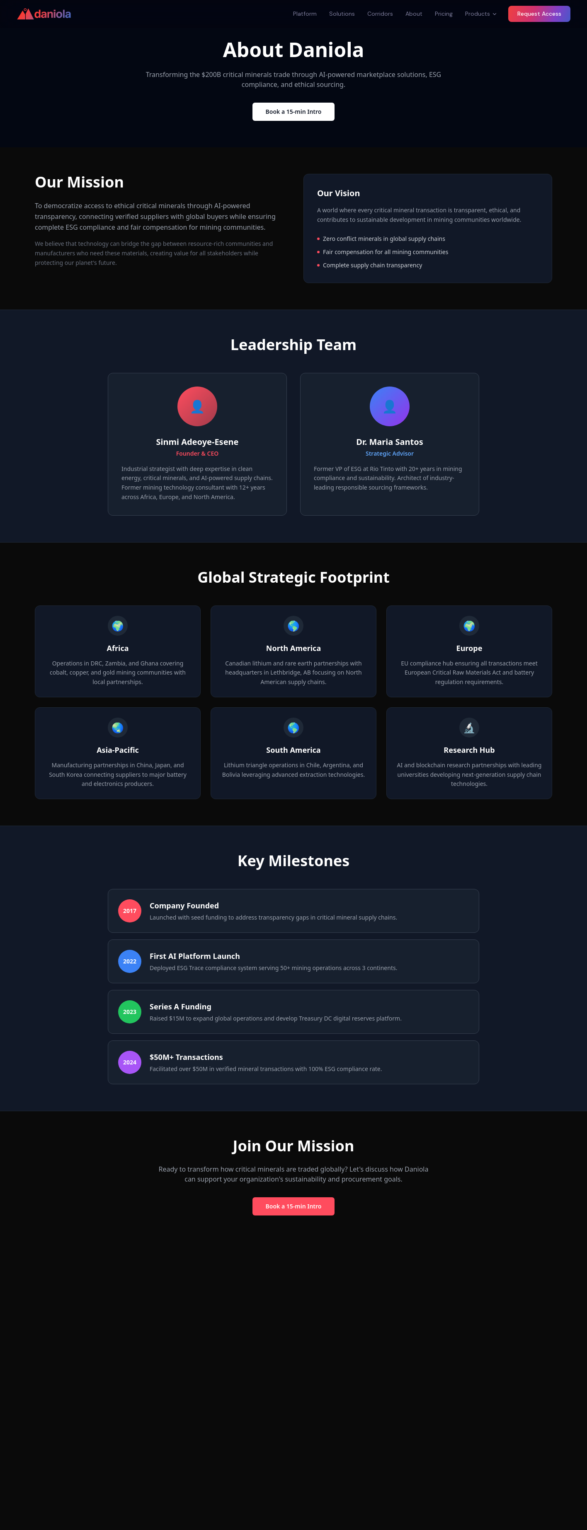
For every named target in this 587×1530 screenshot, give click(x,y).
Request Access (539, 13)
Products (481, 13)
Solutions (342, 13)
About (413, 13)
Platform (305, 13)
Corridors (380, 13)
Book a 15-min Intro (294, 111)
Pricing (444, 13)
